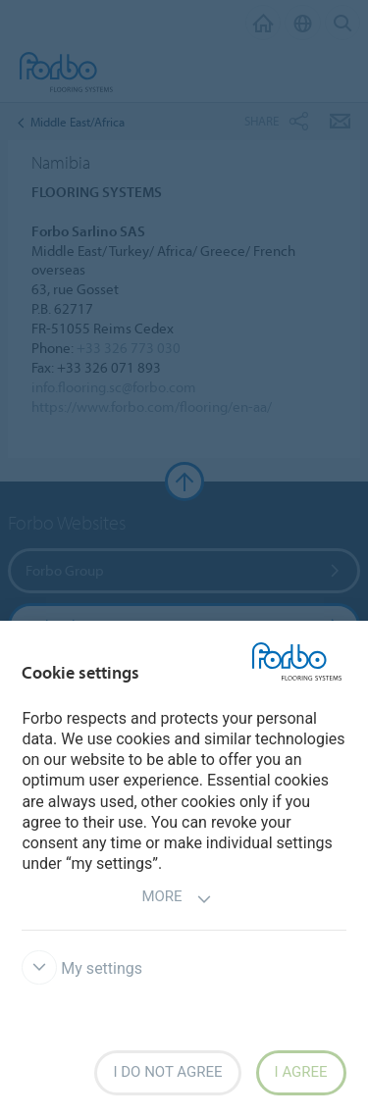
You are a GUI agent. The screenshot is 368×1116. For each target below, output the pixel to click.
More (176, 899)
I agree (301, 1072)
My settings (82, 968)
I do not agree (167, 1072)
